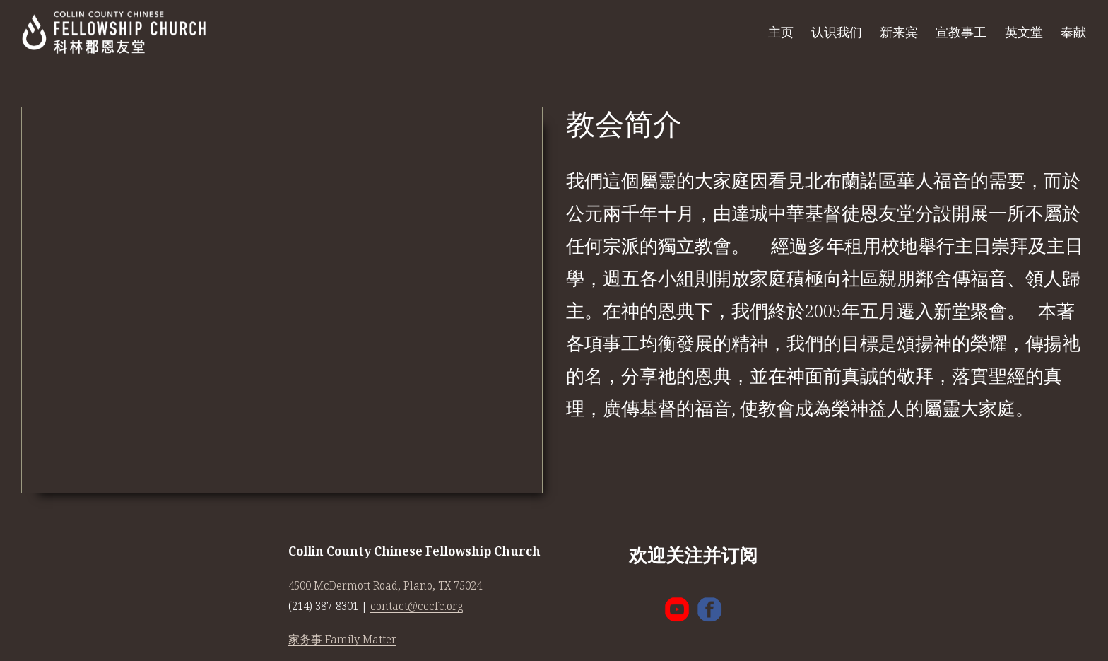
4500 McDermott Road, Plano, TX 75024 (385, 586)
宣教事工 (961, 31)
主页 (781, 31)
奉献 (1073, 31)
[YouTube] (677, 609)
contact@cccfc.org (416, 606)
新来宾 (899, 31)
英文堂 (1024, 31)
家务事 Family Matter (342, 639)
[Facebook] (709, 609)
